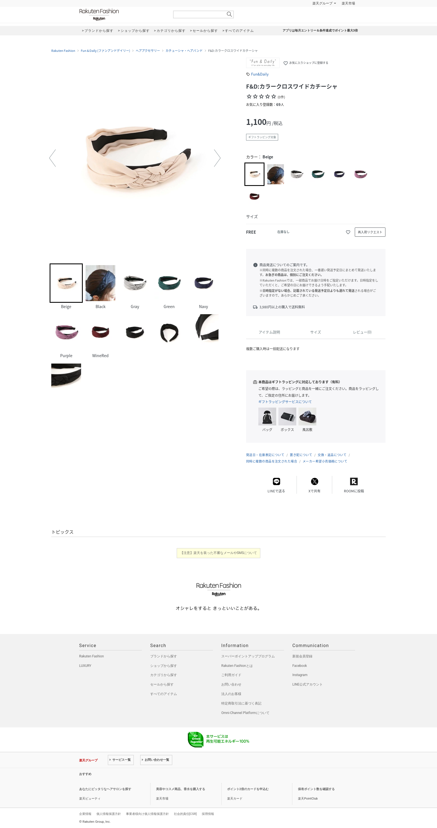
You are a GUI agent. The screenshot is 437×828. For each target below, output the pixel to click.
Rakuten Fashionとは (237, 666)
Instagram (299, 675)
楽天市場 (348, 3)
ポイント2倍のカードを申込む (248, 789)
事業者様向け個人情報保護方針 (147, 814)
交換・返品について (332, 454)
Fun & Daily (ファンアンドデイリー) (105, 51)
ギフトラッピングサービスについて (285, 401)
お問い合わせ (231, 684)
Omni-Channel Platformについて (245, 713)
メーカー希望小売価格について (325, 461)
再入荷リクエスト (370, 232)
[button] (52, 158)
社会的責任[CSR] (185, 814)
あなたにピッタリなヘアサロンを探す (105, 789)
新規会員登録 (302, 656)
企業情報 (85, 814)
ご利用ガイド (231, 675)
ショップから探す (163, 666)
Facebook (299, 666)
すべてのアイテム (163, 694)
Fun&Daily (260, 74)
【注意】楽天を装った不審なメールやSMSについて (218, 553)
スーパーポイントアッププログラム (248, 656)
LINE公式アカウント (307, 684)
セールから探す (162, 684)
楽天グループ (322, 3)
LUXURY (85, 666)
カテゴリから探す (163, 675)
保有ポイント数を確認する (316, 789)
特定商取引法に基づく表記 (241, 703)
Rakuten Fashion (122, 14)
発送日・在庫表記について (265, 454)
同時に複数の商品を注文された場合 (271, 461)
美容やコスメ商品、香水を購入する (180, 789)
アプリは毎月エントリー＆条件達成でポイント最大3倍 (320, 30)
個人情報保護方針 (108, 814)
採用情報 (208, 814)
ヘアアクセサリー (148, 51)
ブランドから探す (163, 656)
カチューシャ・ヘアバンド (184, 51)
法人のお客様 (231, 694)
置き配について (301, 454)
